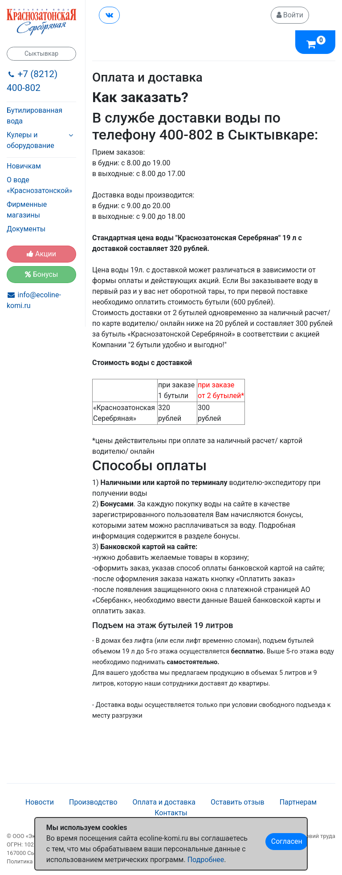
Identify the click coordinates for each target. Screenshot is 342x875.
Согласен (286, 841)
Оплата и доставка (164, 802)
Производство (93, 802)
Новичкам (24, 166)
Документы (26, 229)
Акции (41, 254)
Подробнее (205, 859)
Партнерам (298, 802)
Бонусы (41, 274)
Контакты (171, 813)
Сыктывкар (41, 53)
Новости (39, 802)
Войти (290, 15)
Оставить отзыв (238, 802)
